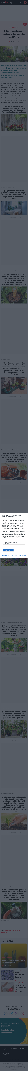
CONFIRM (8, 550)
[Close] (25, 515)
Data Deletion (5, 555)
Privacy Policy (22, 555)
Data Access (14, 555)
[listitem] (14, 543)
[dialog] (14, 535)
